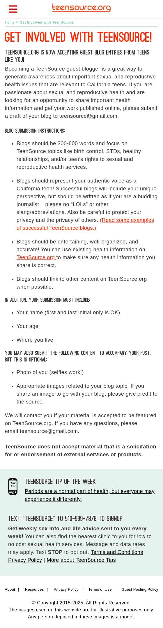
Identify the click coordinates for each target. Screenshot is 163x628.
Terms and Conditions (117, 552)
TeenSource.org (36, 257)
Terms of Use (100, 589)
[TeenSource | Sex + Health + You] (81, 14)
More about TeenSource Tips (81, 560)
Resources (34, 589)
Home (10, 22)
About (10, 589)
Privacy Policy (25, 560)
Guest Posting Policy (140, 589)
